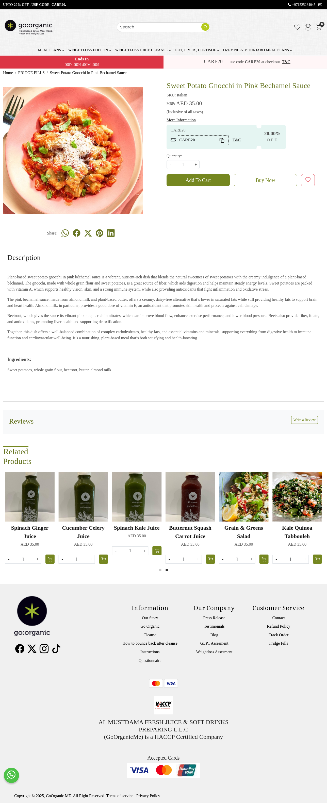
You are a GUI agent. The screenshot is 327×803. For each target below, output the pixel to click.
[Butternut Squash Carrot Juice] (190, 497)
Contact (278, 618)
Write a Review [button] (304, 420)
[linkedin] (111, 233)
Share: (52, 233)
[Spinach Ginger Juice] (30, 497)
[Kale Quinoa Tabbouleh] (297, 497)
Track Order (278, 635)
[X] (32, 651)
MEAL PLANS (51, 50)
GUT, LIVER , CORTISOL (197, 50)
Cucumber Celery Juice (83, 532)
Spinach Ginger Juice (29, 532)
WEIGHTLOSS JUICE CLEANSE (143, 50)
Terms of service (119, 796)
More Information (181, 120)
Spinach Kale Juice (137, 528)
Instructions (150, 652)
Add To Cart (198, 180)
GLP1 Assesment (214, 643)
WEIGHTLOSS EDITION (89, 50)
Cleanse (149, 635)
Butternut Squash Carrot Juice (190, 532)
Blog (214, 635)
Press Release (214, 618)
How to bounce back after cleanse (149, 643)
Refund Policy (278, 626)
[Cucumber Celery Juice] (83, 497)
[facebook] (76, 233)
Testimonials (214, 626)
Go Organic (149, 626)
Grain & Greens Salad (243, 532)
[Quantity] (237, 559)
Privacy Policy (148, 796)
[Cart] (263, 559)
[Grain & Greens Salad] (244, 497)
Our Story (150, 618)
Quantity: (174, 156)
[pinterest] (99, 233)
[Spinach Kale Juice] (136, 497)
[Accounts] (308, 27)
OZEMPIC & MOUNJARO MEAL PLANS (257, 50)
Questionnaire (150, 660)
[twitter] (88, 233)
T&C (286, 62)
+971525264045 (304, 5)
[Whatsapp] (65, 233)
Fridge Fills (278, 643)
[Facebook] (19, 651)
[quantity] (183, 164)
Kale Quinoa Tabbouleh (297, 532)
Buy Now (265, 180)
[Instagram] (44, 651)
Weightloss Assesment (214, 652)
